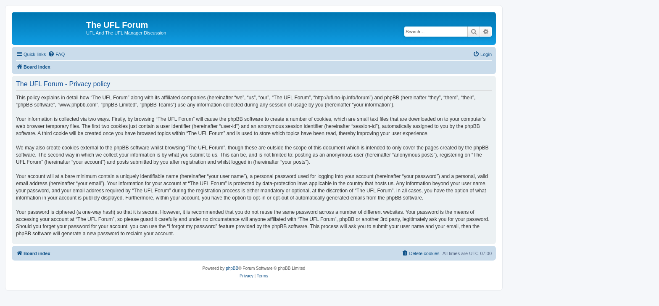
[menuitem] (56, 54)
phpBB (232, 268)
